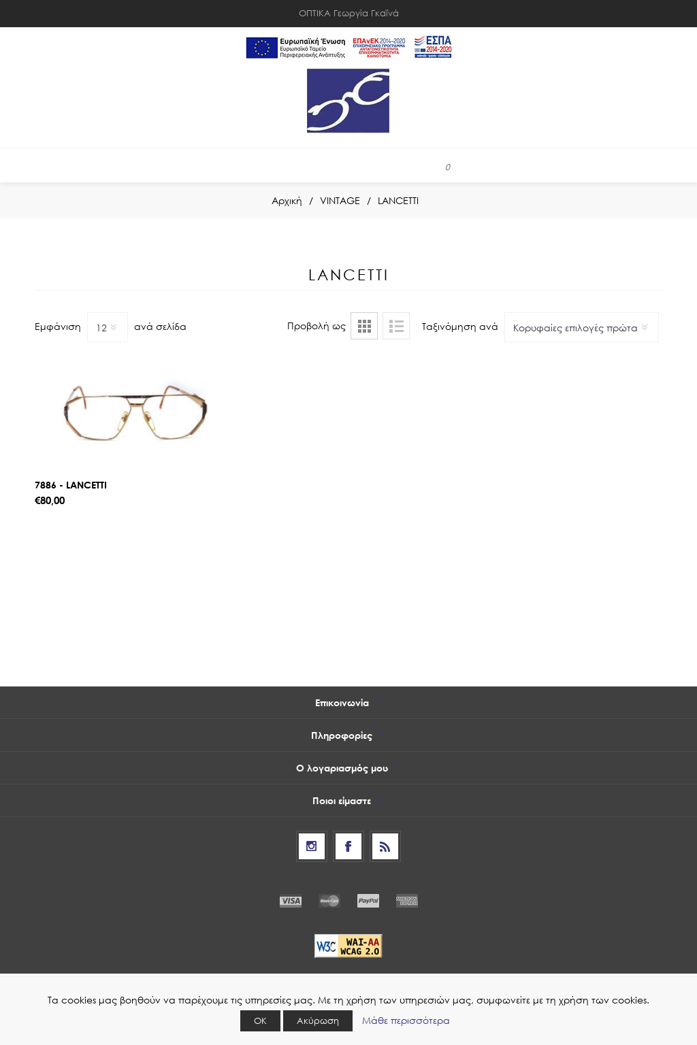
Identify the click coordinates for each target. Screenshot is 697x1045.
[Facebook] (348, 846)
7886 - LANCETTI (71, 485)
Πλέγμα (364, 325)
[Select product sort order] (581, 327)
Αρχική (287, 200)
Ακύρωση (318, 1021)
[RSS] (385, 846)
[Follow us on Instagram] (312, 846)
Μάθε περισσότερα (406, 1020)
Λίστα (396, 325)
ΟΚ (260, 1021)
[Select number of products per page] (107, 327)
